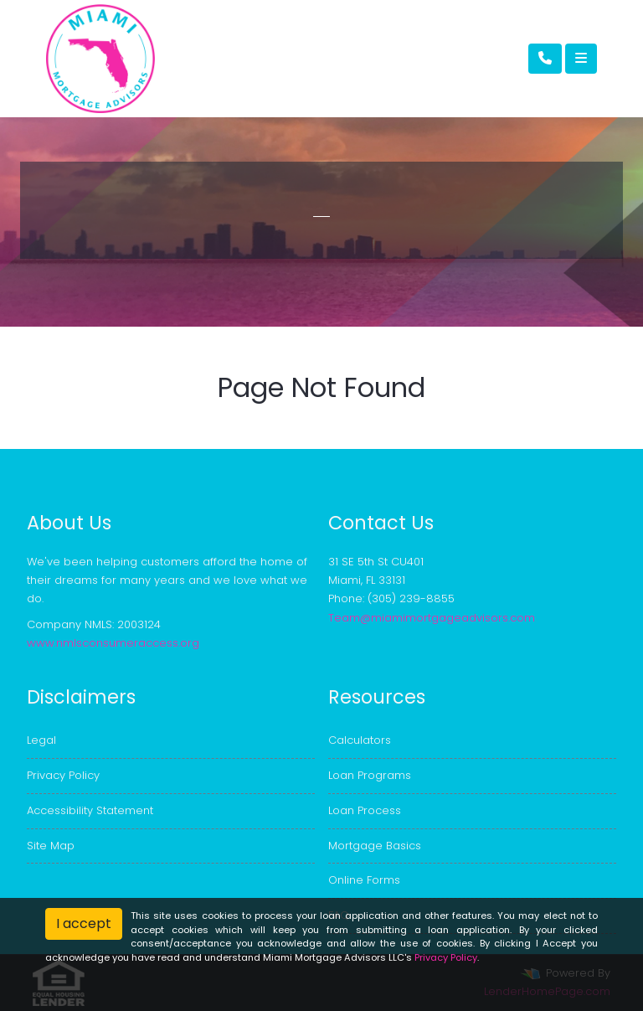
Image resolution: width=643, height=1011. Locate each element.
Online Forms (364, 880)
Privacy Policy (63, 775)
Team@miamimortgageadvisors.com (431, 618)
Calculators (359, 740)
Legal (41, 740)
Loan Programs (369, 775)
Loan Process (364, 810)
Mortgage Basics (374, 846)
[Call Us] (545, 59)
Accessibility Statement (90, 810)
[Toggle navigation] (581, 59)
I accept (83, 923)
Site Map (51, 846)
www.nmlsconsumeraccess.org (113, 643)
